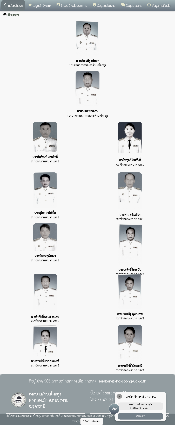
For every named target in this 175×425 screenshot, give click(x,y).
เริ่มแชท (140, 416)
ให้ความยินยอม (91, 421)
